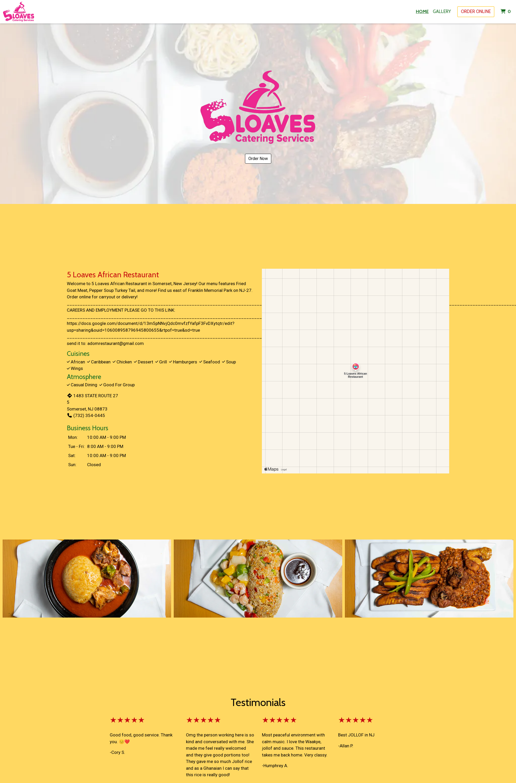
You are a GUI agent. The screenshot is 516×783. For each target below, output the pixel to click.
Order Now (258, 158)
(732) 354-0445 (86, 415)
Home (422, 11)
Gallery (442, 11)
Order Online (476, 11)
